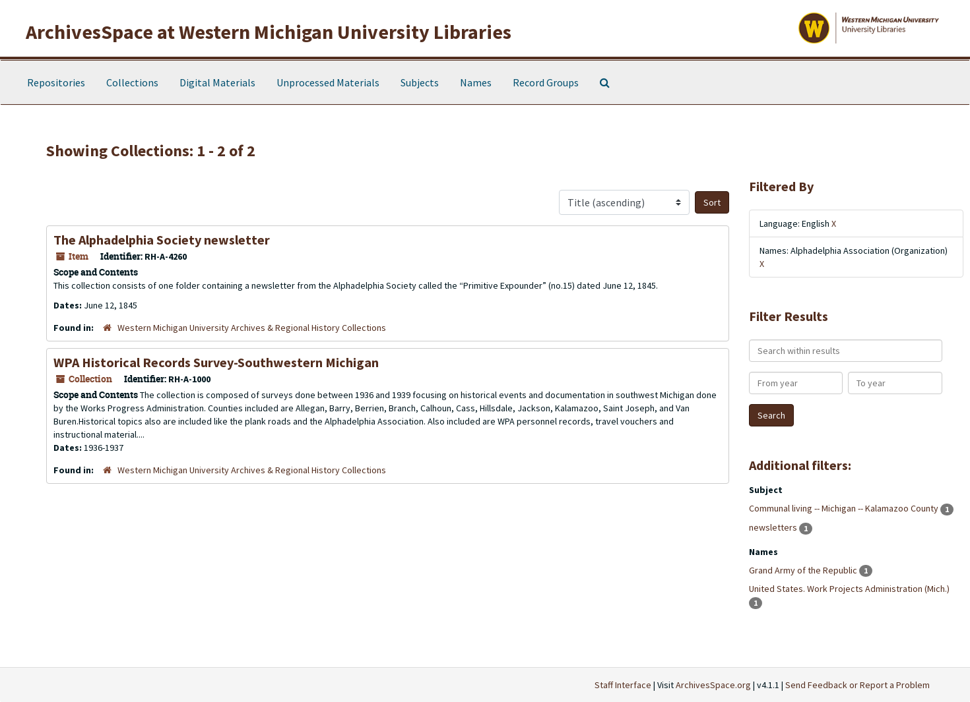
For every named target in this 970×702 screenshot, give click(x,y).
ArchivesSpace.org (713, 685)
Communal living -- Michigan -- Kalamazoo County (844, 508)
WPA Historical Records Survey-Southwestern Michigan (216, 362)
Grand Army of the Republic (804, 570)
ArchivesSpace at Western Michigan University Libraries (268, 31)
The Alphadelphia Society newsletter (161, 239)
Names (476, 82)
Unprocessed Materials (327, 82)
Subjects (420, 82)
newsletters (774, 527)
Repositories (56, 82)
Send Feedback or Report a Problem (857, 685)
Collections (132, 82)
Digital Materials (217, 82)
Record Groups (546, 82)
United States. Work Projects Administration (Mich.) (849, 589)
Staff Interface (623, 685)
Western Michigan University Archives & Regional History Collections (251, 328)
